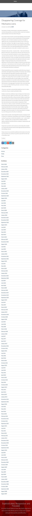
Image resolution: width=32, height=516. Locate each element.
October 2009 (4, 464)
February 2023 (4, 239)
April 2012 (3, 411)
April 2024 (3, 207)
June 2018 (3, 324)
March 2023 (4, 237)
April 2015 (3, 375)
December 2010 (4, 440)
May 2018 (3, 326)
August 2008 (4, 491)
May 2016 (3, 355)
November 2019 (5, 295)
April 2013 (3, 392)
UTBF (12, 26)
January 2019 (4, 312)
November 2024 (5, 191)
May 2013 (3, 389)
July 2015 (3, 367)
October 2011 (4, 421)
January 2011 (4, 438)
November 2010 (5, 442)
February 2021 (4, 270)
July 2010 (3, 452)
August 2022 (4, 244)
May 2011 (3, 430)
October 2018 (4, 316)
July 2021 (3, 263)
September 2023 (5, 222)
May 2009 (3, 472)
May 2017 (3, 338)
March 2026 (4, 164)
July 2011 (3, 428)
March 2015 (4, 377)
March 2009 (4, 476)
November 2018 (5, 314)
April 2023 (3, 234)
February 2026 (4, 166)
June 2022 (3, 249)
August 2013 (4, 387)
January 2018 (4, 333)
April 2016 (3, 358)
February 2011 (4, 435)
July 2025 (3, 181)
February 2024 (4, 212)
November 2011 (5, 418)
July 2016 (3, 353)
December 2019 (4, 292)
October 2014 (4, 379)
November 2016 (5, 346)
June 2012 (3, 406)
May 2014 (3, 382)
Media (2, 153)
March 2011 (4, 433)
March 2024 (4, 210)
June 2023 (3, 229)
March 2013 (4, 394)
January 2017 (4, 343)
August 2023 (4, 224)
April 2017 (3, 341)
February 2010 (4, 459)
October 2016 (4, 348)
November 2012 (5, 399)
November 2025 (5, 174)
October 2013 (4, 384)
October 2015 (4, 363)
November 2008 (5, 484)
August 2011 (4, 425)
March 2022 (4, 251)
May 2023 (3, 232)
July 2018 (3, 321)
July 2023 (3, 227)
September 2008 (5, 488)
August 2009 (4, 467)
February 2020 (4, 290)
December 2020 (4, 275)
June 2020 (3, 283)
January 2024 (4, 215)
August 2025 (4, 178)
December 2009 (4, 462)
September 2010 (5, 447)
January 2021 (4, 273)
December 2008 (4, 481)
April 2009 (3, 474)
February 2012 (4, 416)
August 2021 (4, 261)
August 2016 (4, 350)
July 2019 (3, 302)
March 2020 (4, 287)
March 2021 (4, 268)
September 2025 (5, 176)
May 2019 (3, 304)
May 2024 (3, 205)
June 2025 (3, 183)
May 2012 (3, 409)
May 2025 (3, 186)
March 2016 (4, 360)
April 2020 (3, 285)
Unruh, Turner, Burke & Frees (16, 6)
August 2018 (4, 319)
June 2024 (3, 203)
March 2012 (4, 413)
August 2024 (4, 198)
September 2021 (5, 258)
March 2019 (4, 307)
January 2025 (4, 188)
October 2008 (4, 486)
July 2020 (3, 280)
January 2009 (4, 479)
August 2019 (4, 300)
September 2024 (5, 195)
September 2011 (5, 423)
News (2, 156)
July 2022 (3, 246)
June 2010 (3, 455)
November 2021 (5, 256)
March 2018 (4, 329)
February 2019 (4, 309)
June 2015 (3, 370)
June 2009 (3, 469)
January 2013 (4, 396)
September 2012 (5, 401)
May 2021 (3, 266)
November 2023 (5, 220)
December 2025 (4, 171)
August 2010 (4, 450)
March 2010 (4, 457)
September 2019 (5, 297)
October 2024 (4, 193)
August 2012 (4, 404)
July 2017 (3, 336)
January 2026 (4, 169)
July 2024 (3, 200)
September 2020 (5, 278)
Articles (3, 138)
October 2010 (4, 445)
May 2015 (3, 372)
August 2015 (4, 365)
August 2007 (4, 493)
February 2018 (4, 331)
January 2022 (4, 253)
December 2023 (4, 217)
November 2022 (5, 241)
